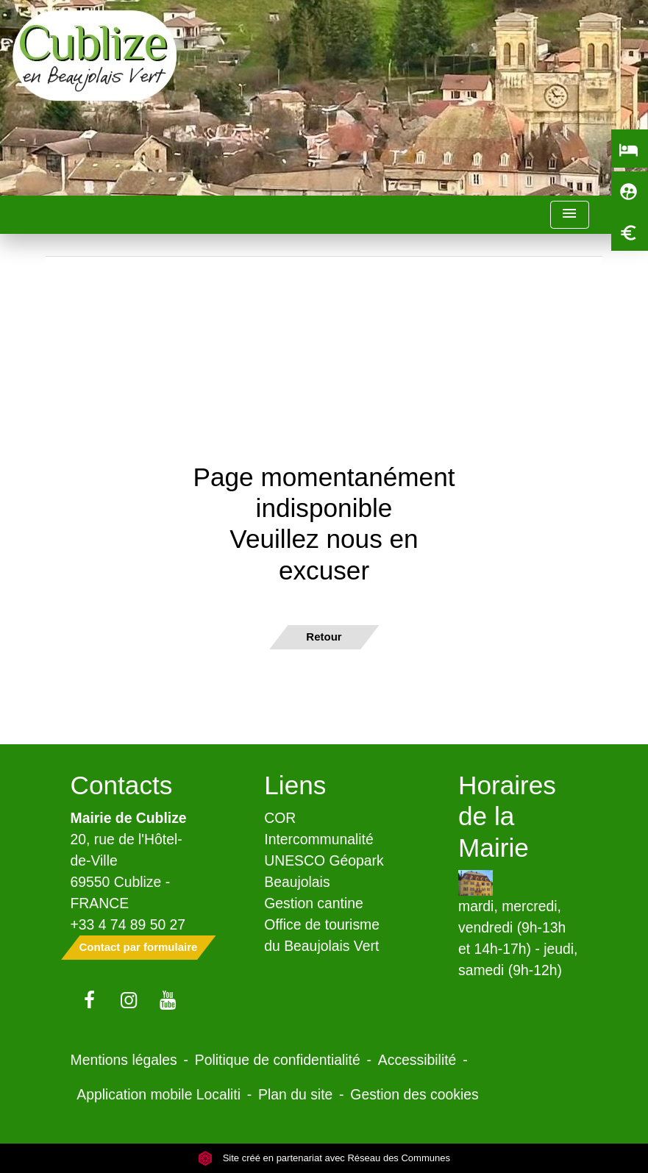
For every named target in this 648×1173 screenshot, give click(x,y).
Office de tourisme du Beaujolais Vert (322, 935)
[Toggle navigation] (569, 215)
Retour (323, 636)
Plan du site (295, 1094)
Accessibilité (417, 1060)
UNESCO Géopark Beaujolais (323, 871)
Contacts (122, 785)
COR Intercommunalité (319, 828)
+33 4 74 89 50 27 (128, 924)
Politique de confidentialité (277, 1060)
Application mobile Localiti (158, 1094)
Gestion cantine (313, 903)
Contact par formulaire (138, 947)
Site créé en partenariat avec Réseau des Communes (324, 1157)
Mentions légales (124, 1060)
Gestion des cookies (414, 1094)
